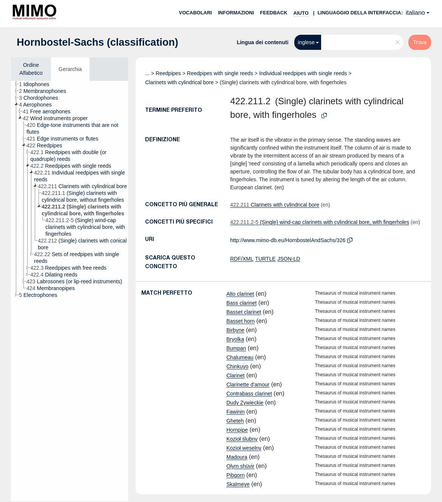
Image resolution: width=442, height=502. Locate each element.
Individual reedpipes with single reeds (303, 73)
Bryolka (235, 339)
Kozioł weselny (243, 448)
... (147, 73)
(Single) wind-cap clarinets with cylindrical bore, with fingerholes (319, 222)
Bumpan (236, 348)
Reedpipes (168, 73)
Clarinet (235, 375)
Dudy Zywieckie (244, 403)
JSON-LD (288, 259)
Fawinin (235, 412)
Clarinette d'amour (247, 385)
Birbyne (235, 330)
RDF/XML (241, 259)
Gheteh (235, 421)
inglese (306, 42)
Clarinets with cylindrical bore (179, 82)
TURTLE (265, 259)
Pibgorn (235, 475)
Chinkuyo (237, 366)
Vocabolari (195, 12)
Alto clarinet (240, 294)
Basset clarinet (243, 312)
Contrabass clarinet (249, 394)
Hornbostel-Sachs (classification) (97, 42)
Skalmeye (237, 484)
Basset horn (240, 321)
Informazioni (236, 12)
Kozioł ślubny (242, 439)
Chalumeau (239, 357)
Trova (419, 42)
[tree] (69, 291)
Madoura (236, 457)
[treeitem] (37, 84)
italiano (415, 12)
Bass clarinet (241, 303)
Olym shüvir (240, 466)
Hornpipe (237, 430)
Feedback (273, 12)
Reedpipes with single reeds (220, 73)
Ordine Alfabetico (30, 69)
